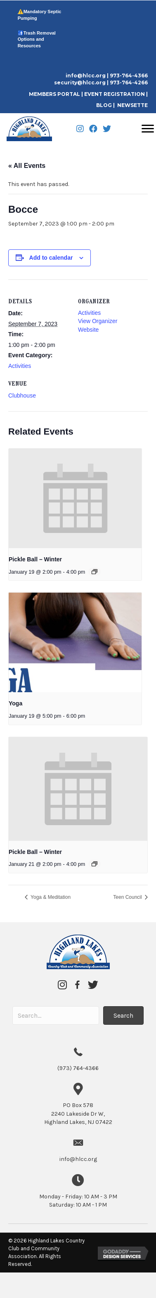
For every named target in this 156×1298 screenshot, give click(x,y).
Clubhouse (22, 395)
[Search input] (55, 1015)
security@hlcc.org (80, 82)
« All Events (26, 165)
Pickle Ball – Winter (35, 559)
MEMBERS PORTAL (55, 94)
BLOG (104, 105)
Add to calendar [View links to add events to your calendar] (51, 257)
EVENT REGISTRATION (114, 94)
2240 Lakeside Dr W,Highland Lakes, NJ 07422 (78, 1114)
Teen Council (128, 897)
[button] (123, 1015)
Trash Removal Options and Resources (37, 39)
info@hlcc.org (86, 75)
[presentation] (75, 498)
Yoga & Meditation (50, 897)
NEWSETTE (132, 105)
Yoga (15, 703)
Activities (19, 366)
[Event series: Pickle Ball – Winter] (94, 571)
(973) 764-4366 (78, 1068)
